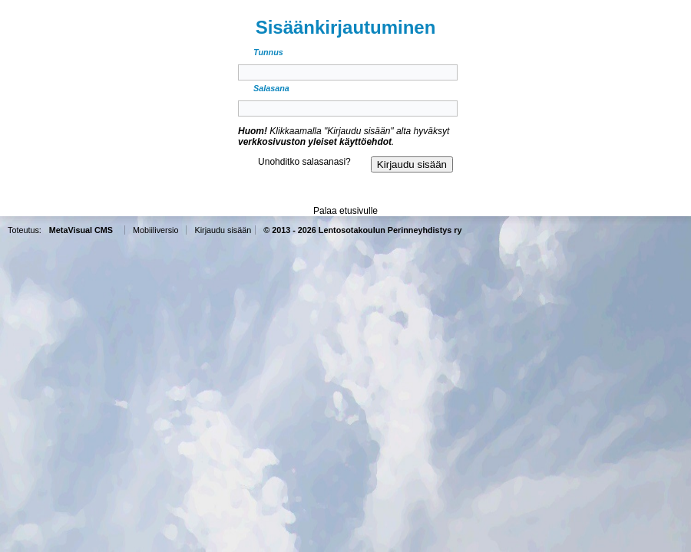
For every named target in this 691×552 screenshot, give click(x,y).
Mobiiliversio (155, 230)
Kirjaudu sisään (222, 230)
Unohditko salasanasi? (304, 161)
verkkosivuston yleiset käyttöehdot (315, 141)
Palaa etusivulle (345, 210)
